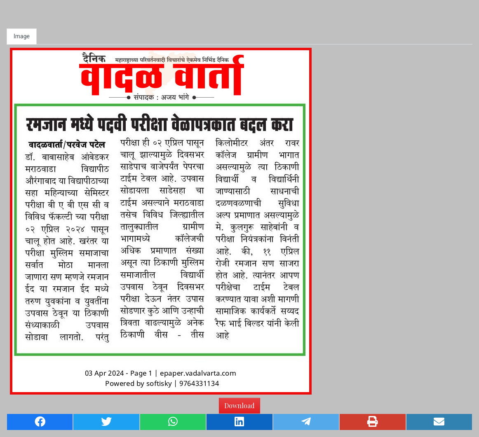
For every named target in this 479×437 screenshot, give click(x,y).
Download (239, 405)
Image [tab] (22, 36)
